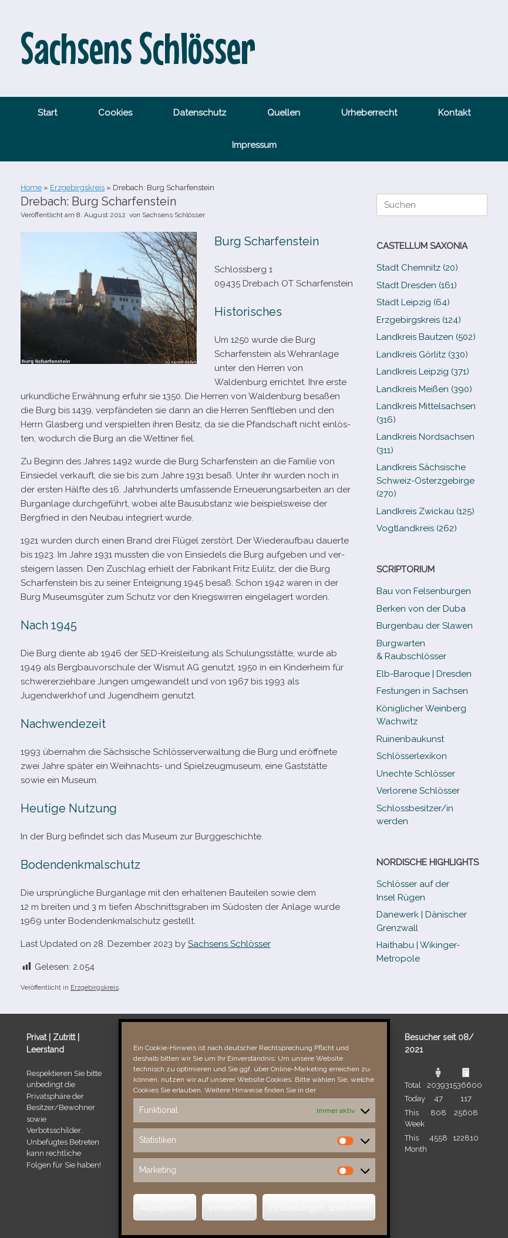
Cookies (115, 112)
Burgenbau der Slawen (424, 625)
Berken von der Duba (421, 608)
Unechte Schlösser (415, 773)
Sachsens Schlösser (173, 215)
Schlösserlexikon (411, 756)
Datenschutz (199, 112)
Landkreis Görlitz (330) (422, 354)
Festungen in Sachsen (422, 691)
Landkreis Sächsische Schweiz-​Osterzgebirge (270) (425, 480)
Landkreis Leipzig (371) (422, 371)
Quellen (283, 112)
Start (47, 112)
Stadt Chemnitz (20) (417, 267)
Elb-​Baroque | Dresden (424, 674)
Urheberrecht (369, 112)
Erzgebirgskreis (77, 187)
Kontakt (454, 112)
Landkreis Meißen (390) (424, 389)
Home (31, 187)
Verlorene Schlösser (418, 790)
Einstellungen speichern (319, 1207)
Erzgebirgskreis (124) (418, 320)
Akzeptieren (165, 1207)
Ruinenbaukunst (410, 739)
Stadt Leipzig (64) (413, 302)
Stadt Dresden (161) (416, 285)
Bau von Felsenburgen (423, 591)
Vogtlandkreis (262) (416, 528)
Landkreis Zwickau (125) (425, 511)
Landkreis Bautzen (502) (426, 337)
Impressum (254, 145)
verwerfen (229, 1207)
